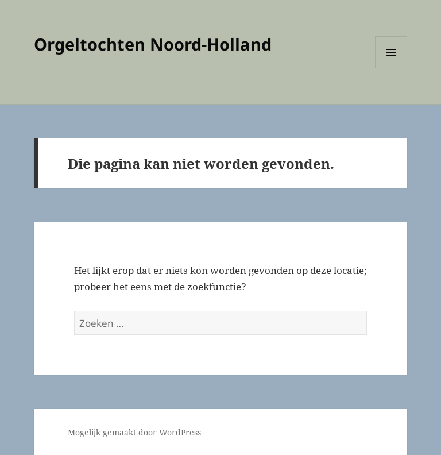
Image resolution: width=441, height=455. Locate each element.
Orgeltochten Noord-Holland (153, 44)
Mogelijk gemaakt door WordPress (134, 432)
